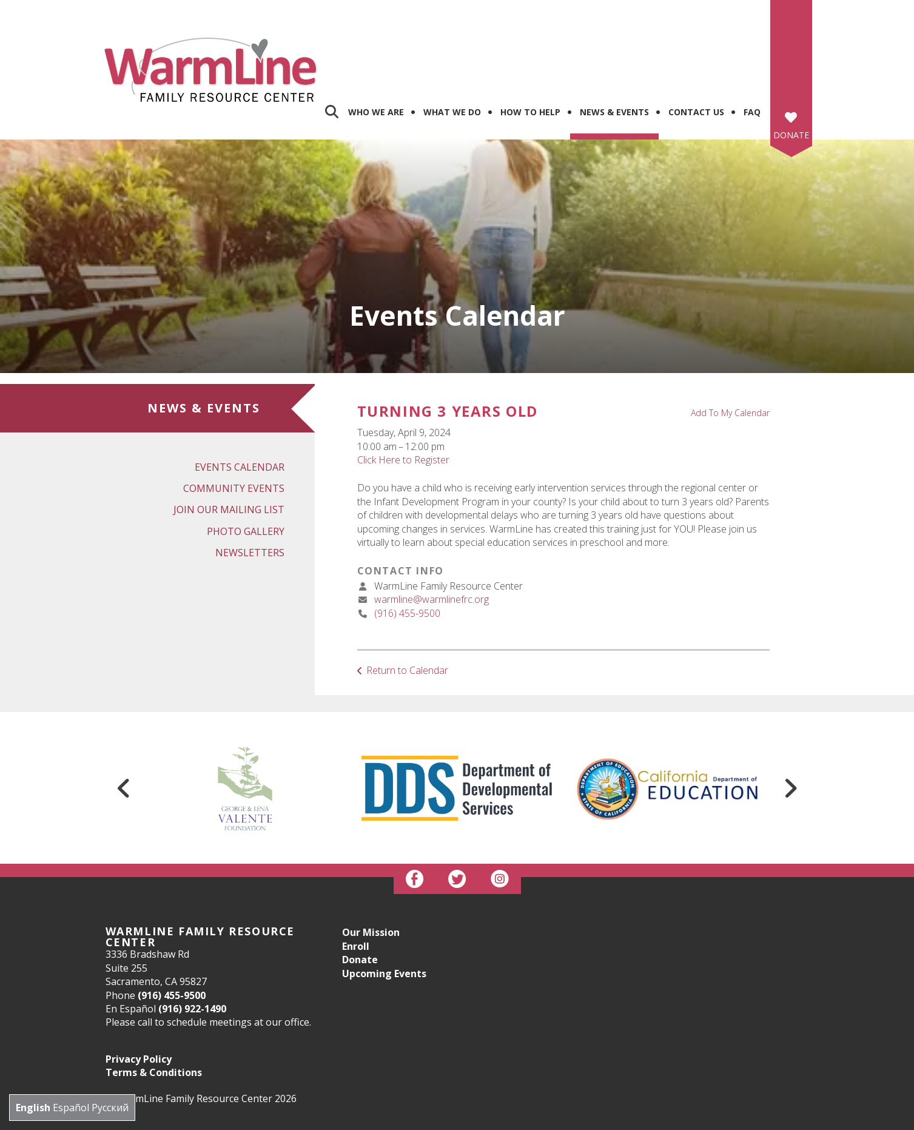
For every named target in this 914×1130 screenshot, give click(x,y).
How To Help (530, 49)
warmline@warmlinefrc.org (431, 535)
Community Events (233, 424)
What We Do (452, 49)
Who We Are (376, 49)
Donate (791, 72)
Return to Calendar (407, 606)
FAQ (752, 49)
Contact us (696, 49)
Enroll (355, 882)
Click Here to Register (403, 396)
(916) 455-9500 (407, 549)
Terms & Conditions (154, 1008)
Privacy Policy (139, 995)
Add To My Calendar (730, 349)
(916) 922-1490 (192, 945)
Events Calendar (239, 403)
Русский (110, 1107)
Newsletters (249, 489)
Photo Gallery (245, 467)
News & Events (614, 49)
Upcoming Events (384, 909)
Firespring (480, 1118)
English (33, 1107)
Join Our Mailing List (228, 446)
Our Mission (371, 869)
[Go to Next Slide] (790, 725)
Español (71, 1107)
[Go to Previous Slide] (124, 725)
